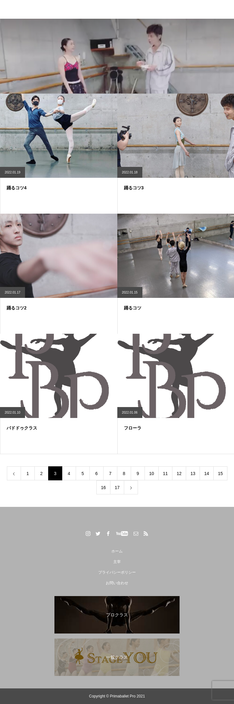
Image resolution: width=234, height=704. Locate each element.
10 (151, 473)
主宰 (117, 562)
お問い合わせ (117, 583)
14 (206, 473)
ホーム (117, 551)
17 (117, 487)
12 (179, 473)
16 (103, 487)
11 (165, 473)
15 (220, 473)
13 (193, 473)
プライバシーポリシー (117, 572)
